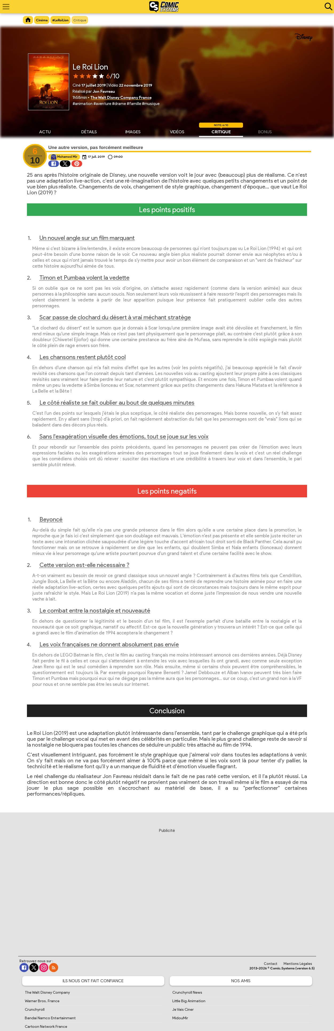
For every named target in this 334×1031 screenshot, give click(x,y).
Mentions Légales (298, 964)
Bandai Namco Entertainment (50, 1018)
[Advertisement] (167, 887)
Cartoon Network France (46, 1026)
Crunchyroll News (187, 992)
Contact (270, 964)
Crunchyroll (35, 1009)
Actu (45, 131)
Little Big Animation (188, 1001)
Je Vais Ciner (183, 1009)
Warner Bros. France (42, 1001)
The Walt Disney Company (47, 992)
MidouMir (180, 1018)
